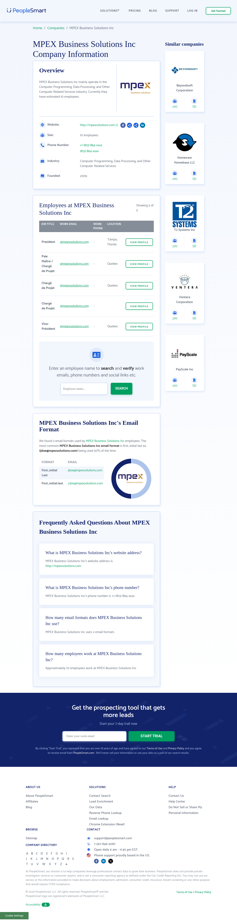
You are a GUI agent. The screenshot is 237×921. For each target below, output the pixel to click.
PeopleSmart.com (83, 757)
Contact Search (100, 800)
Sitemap (31, 842)
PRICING (135, 11)
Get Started (218, 11)
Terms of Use (154, 752)
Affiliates (32, 805)
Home (37, 28)
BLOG (153, 11)
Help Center (176, 805)
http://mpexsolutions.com (97, 125)
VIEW (139, 242)
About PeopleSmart (39, 800)
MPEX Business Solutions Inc (105, 441)
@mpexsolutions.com (74, 242)
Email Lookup (98, 823)
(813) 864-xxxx (89, 151)
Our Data (95, 811)
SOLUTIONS (110, 11)
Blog (29, 811)
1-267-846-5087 (101, 848)
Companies (55, 28)
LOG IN (192, 11)
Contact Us (176, 800)
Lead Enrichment (101, 805)
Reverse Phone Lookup (105, 817)
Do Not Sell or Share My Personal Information (185, 814)
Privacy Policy (176, 752)
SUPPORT (172, 11)
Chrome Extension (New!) (107, 828)
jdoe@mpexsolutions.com (85, 470)
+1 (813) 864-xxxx (91, 145)
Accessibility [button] (38, 909)
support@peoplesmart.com (109, 842)
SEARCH (121, 388)
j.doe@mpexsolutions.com (85, 483)
